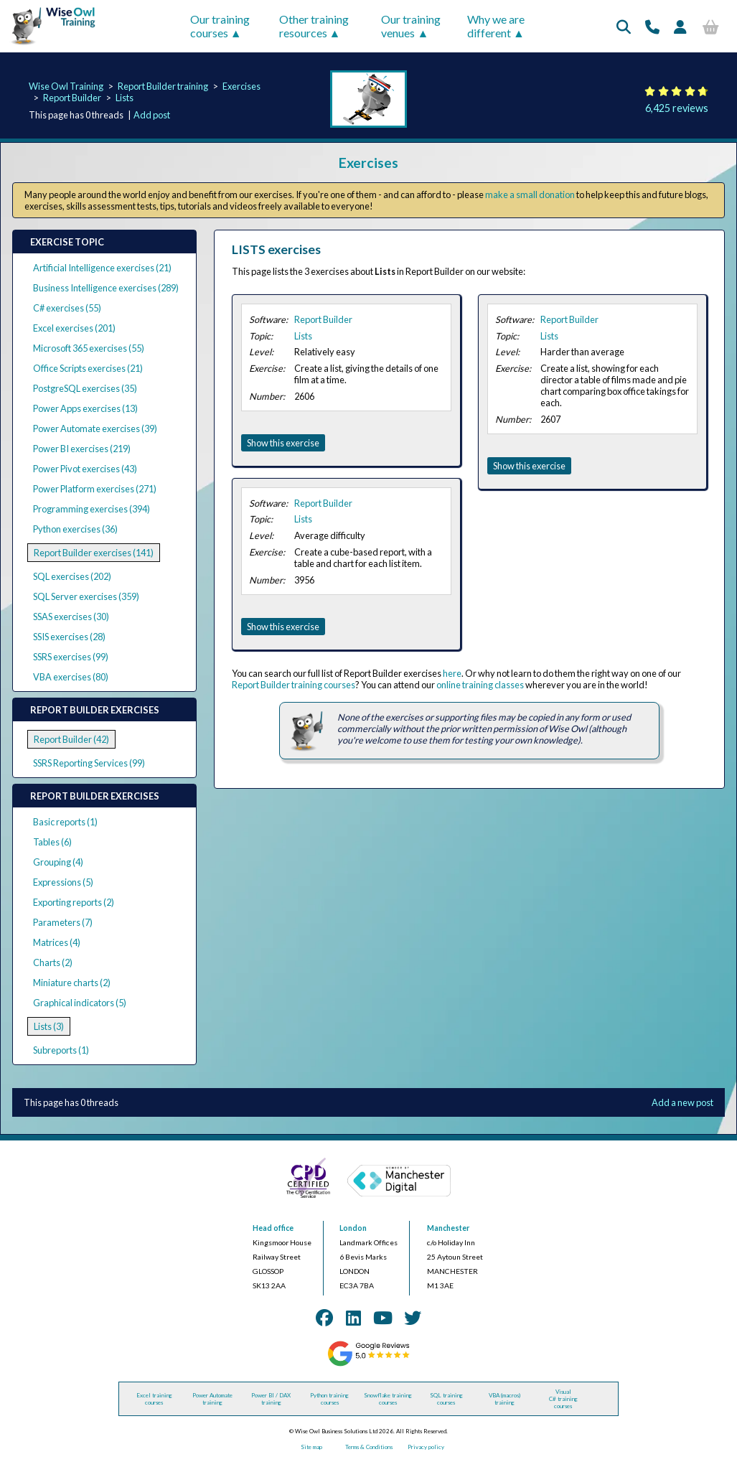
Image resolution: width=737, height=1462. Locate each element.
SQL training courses (446, 1399)
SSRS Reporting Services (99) (89, 763)
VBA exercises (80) (70, 677)
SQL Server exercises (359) (86, 596)
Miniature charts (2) (72, 982)
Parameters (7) (63, 922)
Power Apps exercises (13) (85, 408)
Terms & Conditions (369, 1447)
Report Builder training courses (293, 684)
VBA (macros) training (504, 1399)
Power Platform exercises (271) (94, 489)
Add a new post (682, 1102)
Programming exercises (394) (91, 509)
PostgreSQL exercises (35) (85, 388)
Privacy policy (426, 1447)
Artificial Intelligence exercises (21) (102, 267)
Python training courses (329, 1399)
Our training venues (411, 25)
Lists (124, 97)
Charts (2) (52, 962)
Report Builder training (163, 86)
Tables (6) (52, 842)
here (452, 673)
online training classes (480, 684)
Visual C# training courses (563, 1399)
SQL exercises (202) (72, 576)
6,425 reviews (676, 108)
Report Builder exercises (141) (94, 552)
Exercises (241, 86)
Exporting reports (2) (73, 902)
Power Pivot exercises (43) (85, 468)
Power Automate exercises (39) (95, 428)
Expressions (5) (63, 882)
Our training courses (220, 25)
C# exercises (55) (67, 308)
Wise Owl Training (66, 86)
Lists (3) (49, 1026)
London (353, 1228)
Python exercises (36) (75, 529)
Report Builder (72, 97)
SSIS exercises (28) (69, 636)
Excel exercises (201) (74, 328)
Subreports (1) (61, 1050)
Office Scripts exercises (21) (88, 368)
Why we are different (496, 25)
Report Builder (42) (71, 739)
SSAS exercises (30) (71, 616)
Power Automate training (212, 1399)
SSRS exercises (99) (70, 656)
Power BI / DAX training (271, 1399)
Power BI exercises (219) (82, 448)
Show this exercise (283, 443)
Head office (273, 1228)
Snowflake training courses (388, 1399)
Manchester (448, 1228)
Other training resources (314, 25)
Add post (151, 115)
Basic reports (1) (65, 822)
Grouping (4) (58, 862)
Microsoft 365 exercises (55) (88, 348)
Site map (311, 1447)
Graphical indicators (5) (79, 1002)
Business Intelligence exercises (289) (106, 288)
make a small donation (530, 194)
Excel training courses (154, 1399)
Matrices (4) (56, 942)
